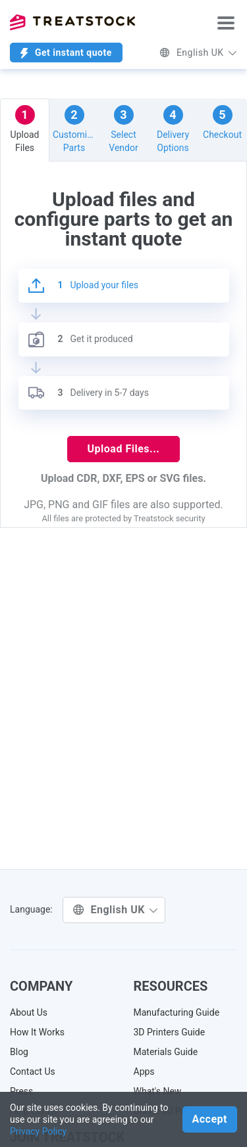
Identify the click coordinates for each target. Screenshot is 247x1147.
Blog (19, 1052)
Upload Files (25, 129)
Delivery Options (173, 129)
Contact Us (32, 1071)
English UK (198, 52)
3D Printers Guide (170, 1032)
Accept (209, 1119)
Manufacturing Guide (177, 1012)
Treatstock (72, 22)
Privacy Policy (38, 1131)
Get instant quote (66, 52)
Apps (144, 1071)
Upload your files (83, 285)
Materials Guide (166, 1052)
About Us (28, 1012)
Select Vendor (123, 129)
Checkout (222, 122)
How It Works (37, 1032)
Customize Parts (74, 129)
